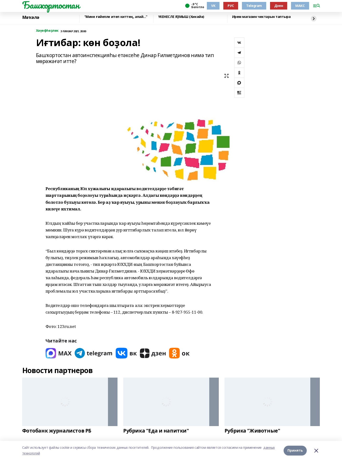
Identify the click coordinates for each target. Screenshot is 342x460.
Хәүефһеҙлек (47, 31)
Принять (295, 450)
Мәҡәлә (30, 17)
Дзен (278, 5)
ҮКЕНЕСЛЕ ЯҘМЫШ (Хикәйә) (181, 17)
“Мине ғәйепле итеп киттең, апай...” (115, 17)
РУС (231, 5)
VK (213, 5)
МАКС (300, 5)
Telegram (254, 5)
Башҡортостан (50, 5)
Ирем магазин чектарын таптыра (261, 17)
